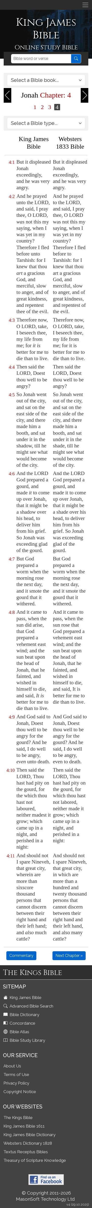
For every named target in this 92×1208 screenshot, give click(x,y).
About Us (12, 1066)
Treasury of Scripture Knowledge (34, 1160)
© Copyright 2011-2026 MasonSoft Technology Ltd (45, 1196)
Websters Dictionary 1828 (27, 1143)
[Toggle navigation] (85, 5)
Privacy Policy (16, 1083)
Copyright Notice (19, 1091)
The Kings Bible (18, 1117)
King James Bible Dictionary (29, 1134)
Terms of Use (16, 1074)
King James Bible (22, 997)
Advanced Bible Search (28, 1006)
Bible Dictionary (21, 1014)
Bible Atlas (16, 1031)
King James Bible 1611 (24, 1126)
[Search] (41, 58)
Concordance (19, 1023)
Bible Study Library (24, 1040)
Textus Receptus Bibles (25, 1151)
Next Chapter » (69, 955)
